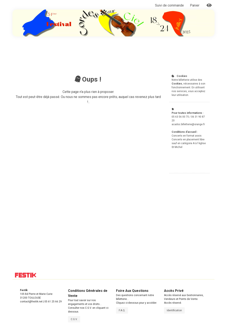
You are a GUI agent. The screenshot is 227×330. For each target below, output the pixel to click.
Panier (195, 5)
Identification (174, 310)
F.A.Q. (122, 310)
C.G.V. (74, 319)
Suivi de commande (169, 5)
